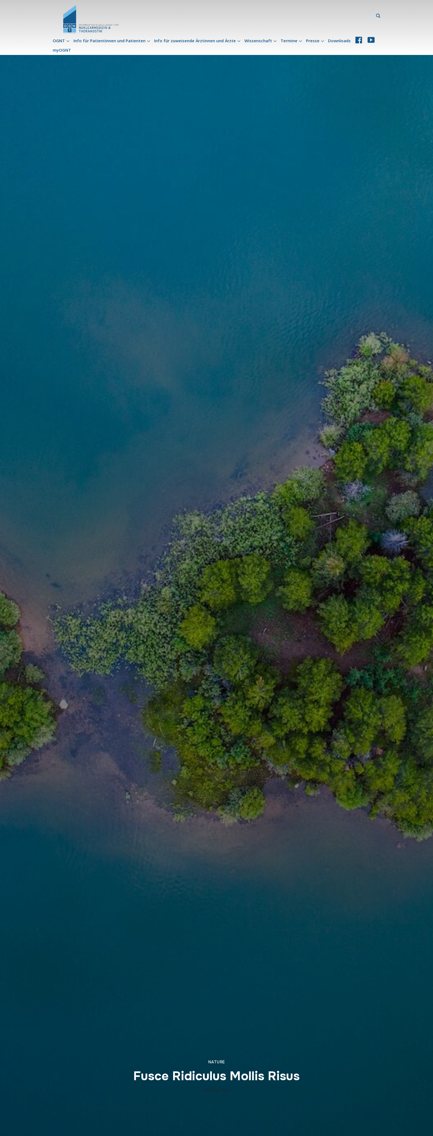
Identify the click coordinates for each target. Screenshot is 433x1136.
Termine (289, 40)
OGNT (59, 40)
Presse (313, 40)
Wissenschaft (258, 40)
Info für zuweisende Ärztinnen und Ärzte (195, 40)
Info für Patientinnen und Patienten (109, 40)
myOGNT (62, 50)
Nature (216, 1062)
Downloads (339, 40)
